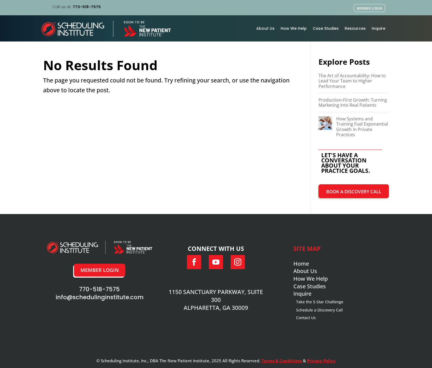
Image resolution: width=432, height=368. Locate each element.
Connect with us (216, 248)
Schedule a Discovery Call (319, 310)
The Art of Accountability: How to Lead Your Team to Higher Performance (352, 81)
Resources (355, 28)
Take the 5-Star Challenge (319, 301)
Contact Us (306, 317)
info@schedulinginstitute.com (100, 297)
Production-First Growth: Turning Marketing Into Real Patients (352, 102)
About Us (265, 28)
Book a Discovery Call (353, 191)
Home (301, 263)
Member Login (369, 8)
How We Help (294, 28)
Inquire (378, 28)
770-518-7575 (87, 7)
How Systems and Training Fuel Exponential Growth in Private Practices (362, 127)
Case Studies (326, 28)
